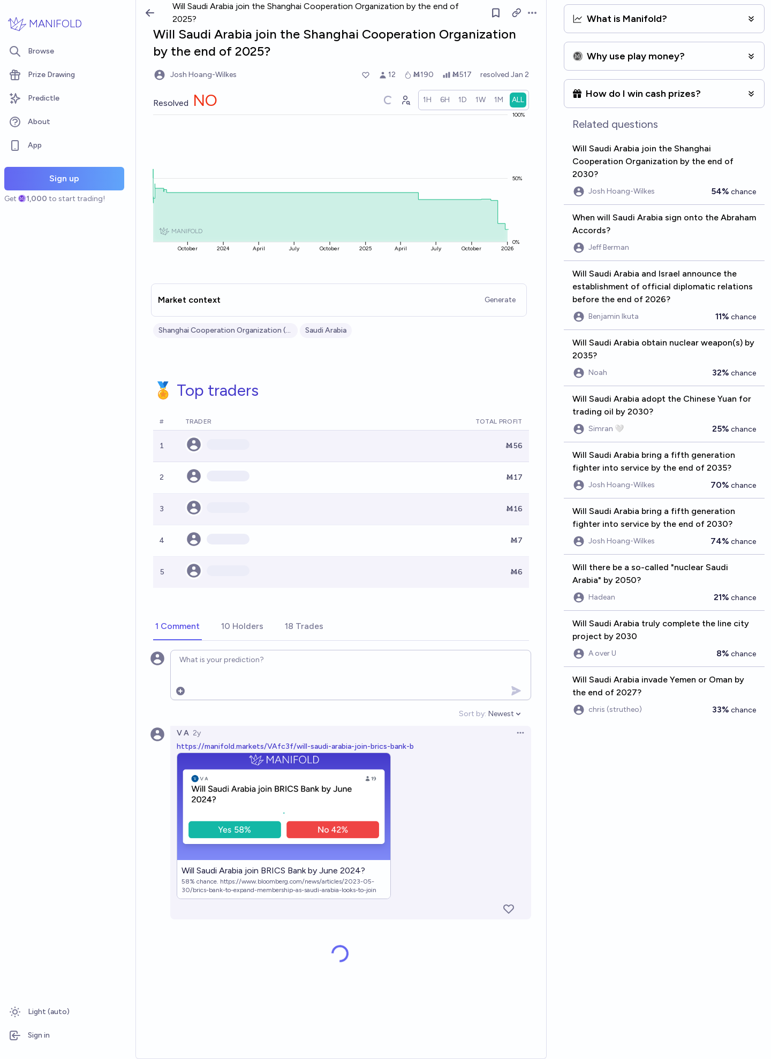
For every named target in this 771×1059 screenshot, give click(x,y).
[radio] (427, 100)
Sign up (64, 178)
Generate (500, 299)
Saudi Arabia (325, 330)
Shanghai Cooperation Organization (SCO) (225, 330)
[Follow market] (496, 12)
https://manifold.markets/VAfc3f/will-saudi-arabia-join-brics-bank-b (295, 746)
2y (197, 733)
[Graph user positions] (405, 100)
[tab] (177, 626)
